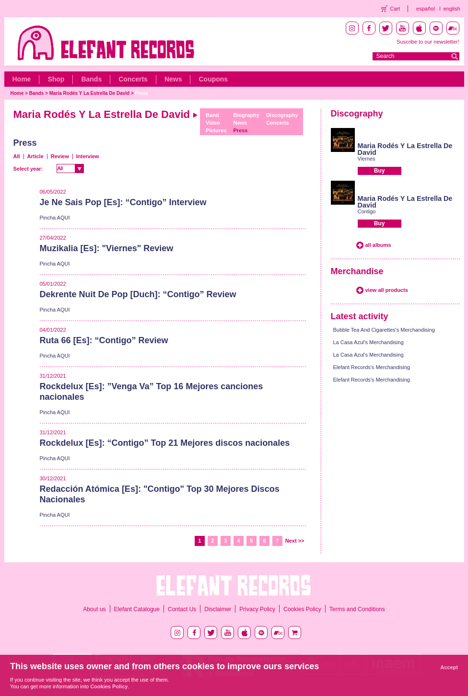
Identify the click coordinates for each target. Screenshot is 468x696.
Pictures (216, 130)
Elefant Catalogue (137, 609)
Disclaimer (217, 609)
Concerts (133, 79)
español (425, 9)
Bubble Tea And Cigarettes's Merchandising (384, 330)
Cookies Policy (302, 609)
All (16, 156)
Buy (379, 170)
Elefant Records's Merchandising (371, 367)
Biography (246, 115)
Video (213, 123)
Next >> (294, 541)
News (173, 79)
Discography (282, 115)
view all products (386, 290)
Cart (395, 9)
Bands (91, 79)
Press (141, 93)
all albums (378, 245)
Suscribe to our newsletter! (428, 42)
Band (212, 115)
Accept (449, 667)
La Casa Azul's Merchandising (368, 342)
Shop (55, 79)
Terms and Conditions (357, 609)
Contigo (367, 211)
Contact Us (182, 609)
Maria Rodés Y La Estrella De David (89, 93)
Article (35, 156)
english (452, 9)
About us (94, 609)
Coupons (213, 79)
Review (60, 156)
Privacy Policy (257, 609)
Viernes (366, 159)
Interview (87, 156)
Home (21, 79)
